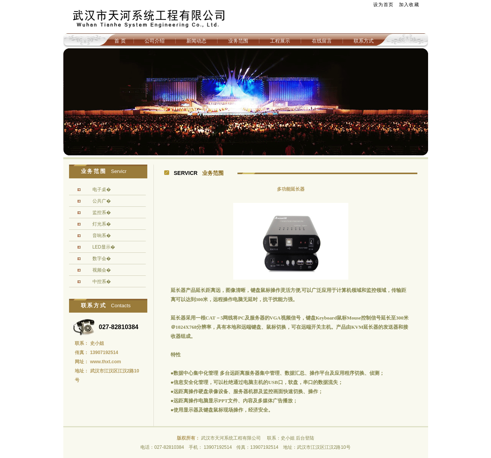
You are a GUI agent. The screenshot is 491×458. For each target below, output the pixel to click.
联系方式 (364, 41)
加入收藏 (409, 4)
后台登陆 (305, 438)
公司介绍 (155, 41)
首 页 (120, 41)
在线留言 (322, 41)
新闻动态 (196, 41)
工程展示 (280, 41)
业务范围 (238, 41)
